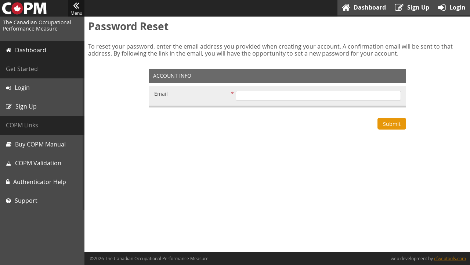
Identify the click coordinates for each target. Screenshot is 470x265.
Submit (392, 123)
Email (161, 94)
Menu (76, 8)
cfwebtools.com (450, 258)
